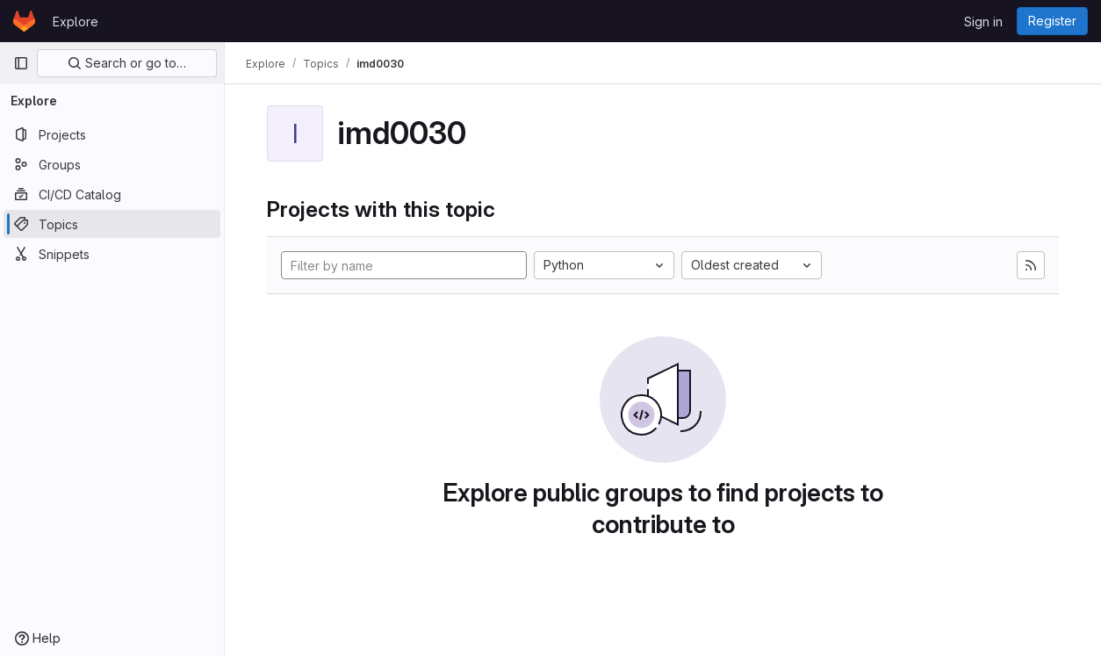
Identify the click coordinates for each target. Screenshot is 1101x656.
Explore (75, 21)
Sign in (983, 21)
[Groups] (112, 164)
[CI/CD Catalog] (112, 194)
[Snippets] (112, 254)
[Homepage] (24, 21)
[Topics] (112, 224)
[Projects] (112, 134)
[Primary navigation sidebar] (21, 63)
